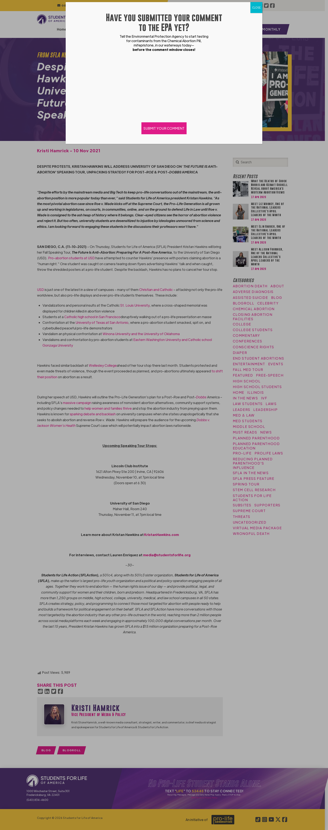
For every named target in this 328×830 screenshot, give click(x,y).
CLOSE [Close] (256, 7)
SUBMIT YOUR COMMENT (164, 128)
